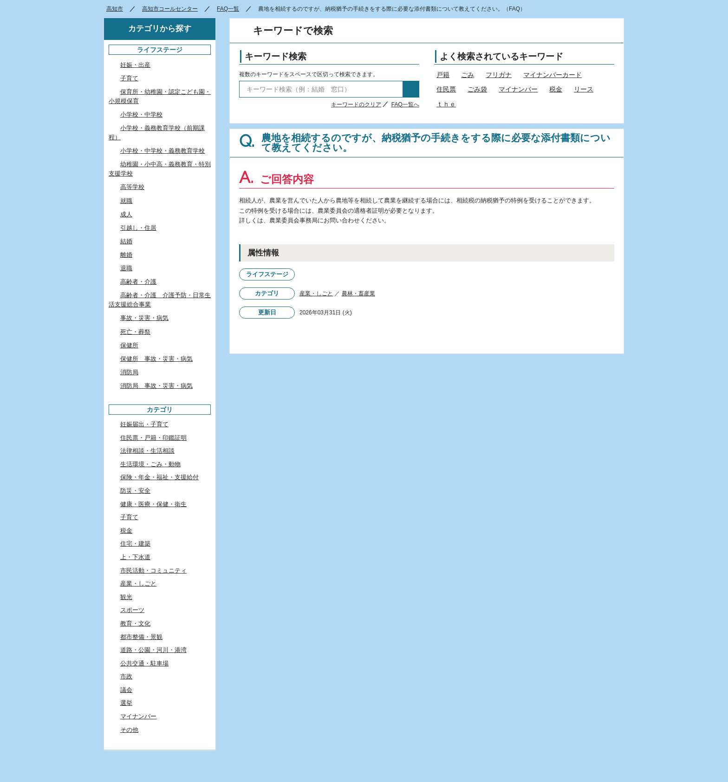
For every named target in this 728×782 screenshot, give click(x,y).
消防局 (129, 372)
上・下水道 (135, 557)
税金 (555, 89)
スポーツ (132, 609)
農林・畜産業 (358, 293)
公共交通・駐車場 (144, 663)
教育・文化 (135, 623)
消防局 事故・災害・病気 (156, 385)
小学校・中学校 (141, 114)
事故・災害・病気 (144, 317)
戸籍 (442, 74)
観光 (126, 596)
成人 (126, 214)
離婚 (126, 254)
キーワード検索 (275, 56)
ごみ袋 (477, 89)
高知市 (114, 9)
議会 (126, 689)
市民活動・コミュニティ (153, 570)
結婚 (126, 241)
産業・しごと (316, 293)
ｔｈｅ (446, 104)
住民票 (446, 89)
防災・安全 (135, 490)
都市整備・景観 (141, 636)
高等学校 (132, 186)
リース (583, 89)
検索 (411, 89)
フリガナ (499, 74)
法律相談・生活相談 (147, 450)
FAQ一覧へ (405, 104)
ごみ (467, 74)
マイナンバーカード (552, 74)
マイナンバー (518, 89)
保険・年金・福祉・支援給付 (159, 477)
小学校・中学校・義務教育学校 (162, 150)
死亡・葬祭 (135, 331)
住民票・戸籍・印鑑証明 (153, 437)
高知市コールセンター (170, 9)
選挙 (126, 702)
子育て (129, 78)
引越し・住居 (138, 227)
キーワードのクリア (356, 104)
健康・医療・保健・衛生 (153, 504)
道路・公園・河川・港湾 (153, 649)
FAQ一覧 (228, 9)
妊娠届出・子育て (144, 424)
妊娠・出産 (135, 64)
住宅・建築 (135, 543)
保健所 (129, 345)
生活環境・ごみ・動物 (150, 464)
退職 (126, 268)
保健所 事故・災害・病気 (156, 358)
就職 (126, 200)
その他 (129, 729)
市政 (126, 676)
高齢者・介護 (138, 281)
